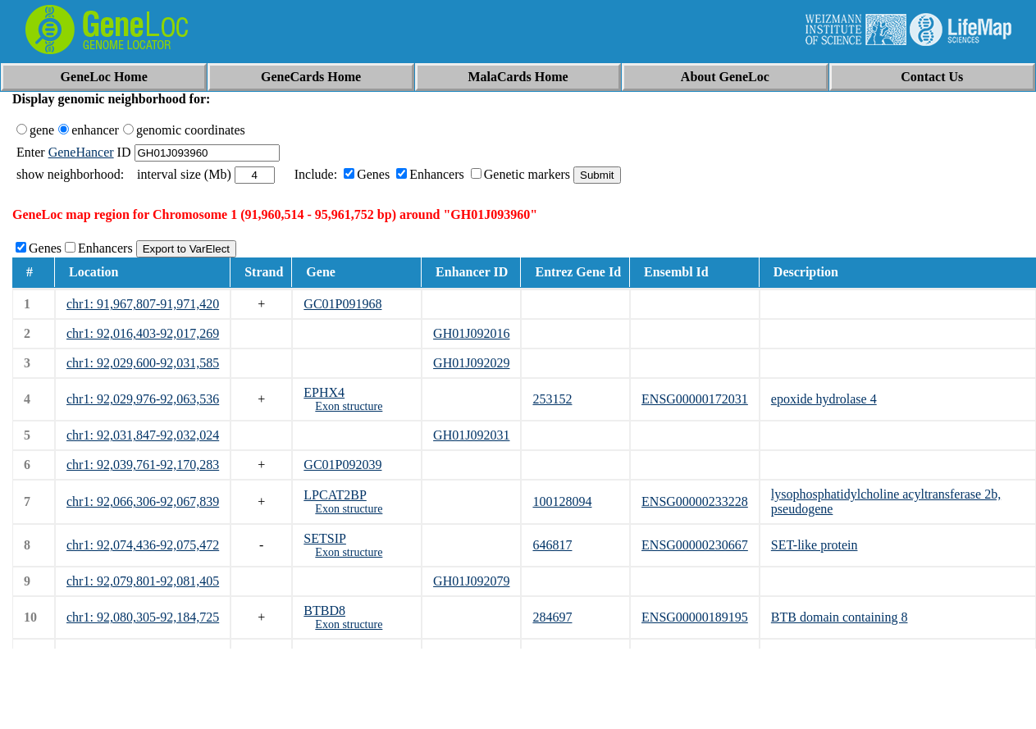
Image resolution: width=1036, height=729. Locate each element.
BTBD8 (324, 610)
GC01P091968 (342, 304)
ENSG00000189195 (694, 617)
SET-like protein (814, 545)
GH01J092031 (471, 435)
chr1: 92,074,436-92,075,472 (142, 545)
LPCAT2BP (334, 495)
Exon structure (348, 406)
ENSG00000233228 (694, 501)
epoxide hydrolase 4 (824, 399)
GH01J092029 (471, 363)
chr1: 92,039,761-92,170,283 (142, 465)
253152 (552, 399)
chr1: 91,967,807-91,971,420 (142, 304)
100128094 (561, 501)
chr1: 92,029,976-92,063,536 (142, 399)
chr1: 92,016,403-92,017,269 (142, 333)
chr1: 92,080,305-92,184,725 (142, 617)
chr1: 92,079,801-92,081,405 (142, 581)
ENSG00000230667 (694, 545)
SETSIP (324, 538)
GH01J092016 (471, 333)
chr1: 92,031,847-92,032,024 (142, 435)
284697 (552, 617)
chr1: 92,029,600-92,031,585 (142, 363)
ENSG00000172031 (694, 399)
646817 (552, 545)
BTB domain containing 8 (839, 617)
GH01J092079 (471, 581)
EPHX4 (324, 392)
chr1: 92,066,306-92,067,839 (142, 501)
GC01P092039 (342, 465)
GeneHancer (81, 152)
